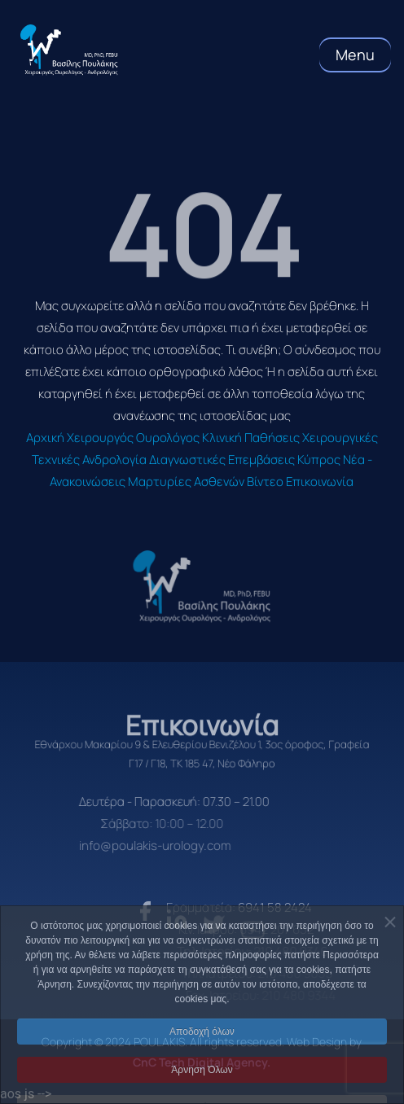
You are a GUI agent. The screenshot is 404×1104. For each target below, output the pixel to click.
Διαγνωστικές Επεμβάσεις (222, 459)
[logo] (202, 586)
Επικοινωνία (320, 481)
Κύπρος (318, 459)
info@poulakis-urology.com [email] (138, 845)
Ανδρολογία (114, 459)
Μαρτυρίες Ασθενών (186, 481)
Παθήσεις (272, 437)
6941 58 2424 (294, 907)
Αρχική (45, 437)
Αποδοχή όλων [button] (202, 1052)
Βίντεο (265, 481)
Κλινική (222, 437)
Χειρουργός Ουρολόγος (133, 437)
